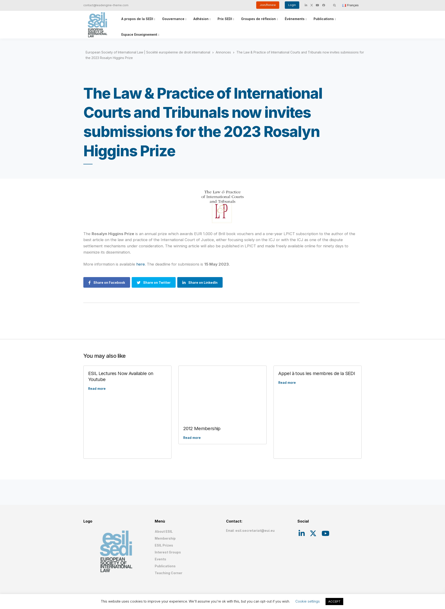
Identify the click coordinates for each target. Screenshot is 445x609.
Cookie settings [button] (307, 601)
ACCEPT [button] (334, 601)
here (140, 264)
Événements (295, 19)
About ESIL (164, 531)
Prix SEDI (225, 19)
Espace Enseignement (139, 34)
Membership (165, 538)
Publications (324, 19)
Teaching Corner (168, 573)
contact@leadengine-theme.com (105, 5)
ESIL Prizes (164, 545)
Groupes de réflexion (258, 19)
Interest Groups (168, 552)
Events (160, 559)
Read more (97, 388)
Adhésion (201, 19)
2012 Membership (202, 428)
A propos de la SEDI (137, 19)
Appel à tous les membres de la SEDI (316, 373)
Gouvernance (173, 19)
